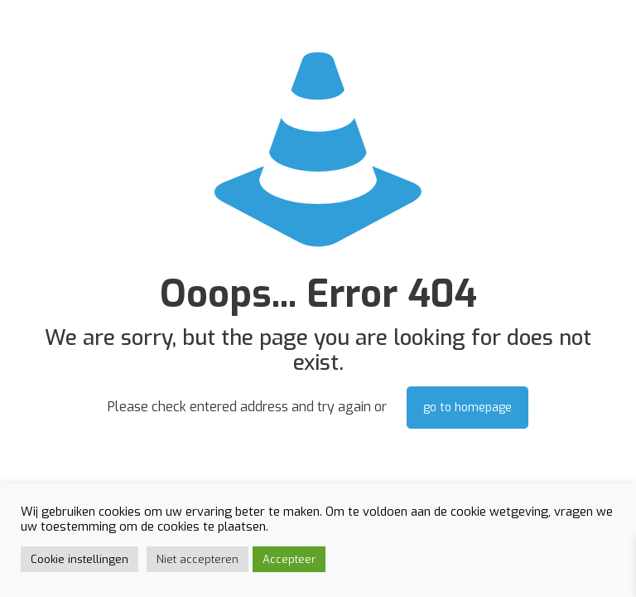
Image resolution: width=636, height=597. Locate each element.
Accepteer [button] (289, 559)
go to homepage (467, 407)
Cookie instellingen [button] (79, 559)
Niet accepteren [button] (197, 559)
